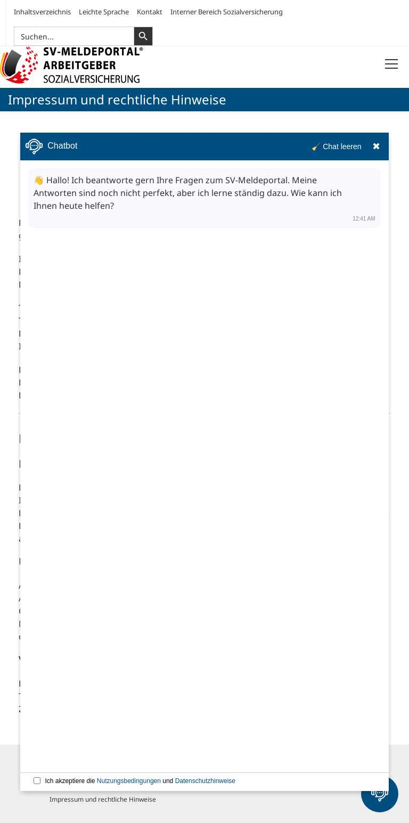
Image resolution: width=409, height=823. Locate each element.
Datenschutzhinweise (205, 781)
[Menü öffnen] (391, 64)
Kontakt (149, 12)
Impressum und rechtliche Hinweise (103, 799)
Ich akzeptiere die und (140, 781)
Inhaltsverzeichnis (42, 12)
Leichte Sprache (104, 12)
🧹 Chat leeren (336, 146)
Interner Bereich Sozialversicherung (226, 12)
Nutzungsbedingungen (129, 781)
